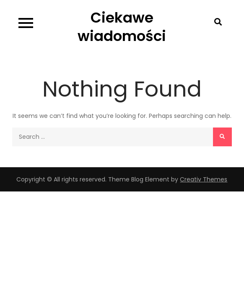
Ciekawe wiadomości (122, 27)
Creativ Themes (203, 179)
